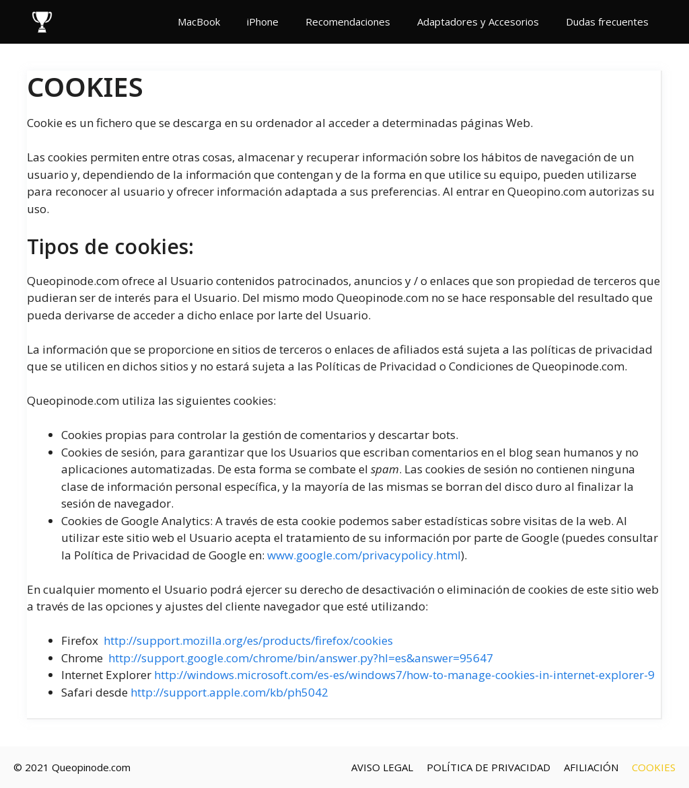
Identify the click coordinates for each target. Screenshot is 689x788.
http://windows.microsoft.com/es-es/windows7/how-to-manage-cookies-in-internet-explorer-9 (404, 674)
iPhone (263, 21)
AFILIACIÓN (591, 767)
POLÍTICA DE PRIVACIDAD (488, 767)
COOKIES (654, 767)
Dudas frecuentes (607, 21)
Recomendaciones (347, 21)
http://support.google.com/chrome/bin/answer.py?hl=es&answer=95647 (300, 658)
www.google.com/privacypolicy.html (364, 555)
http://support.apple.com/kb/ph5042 (229, 692)
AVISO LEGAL (382, 767)
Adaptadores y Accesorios (478, 21)
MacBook (199, 21)
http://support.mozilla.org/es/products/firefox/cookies (248, 640)
